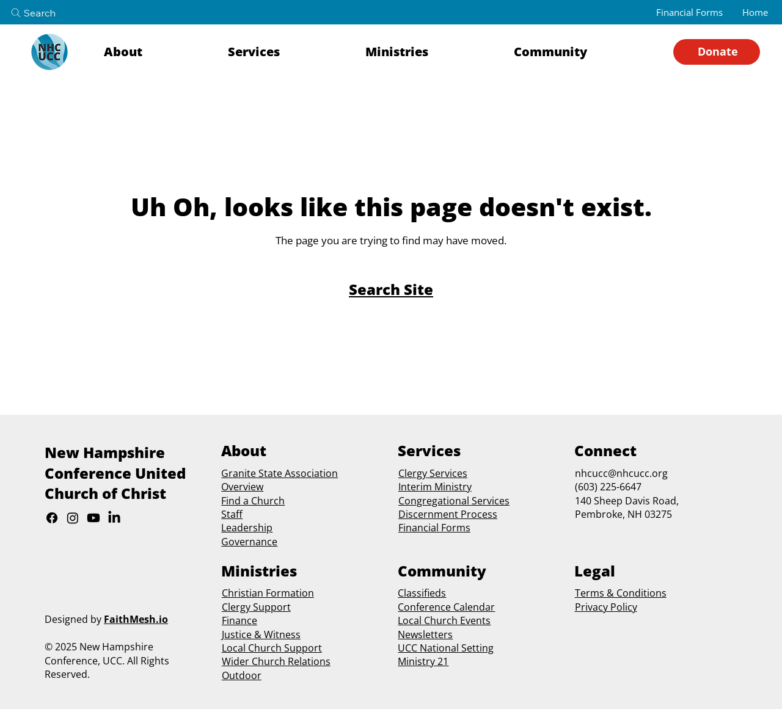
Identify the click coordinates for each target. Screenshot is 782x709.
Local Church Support (272, 648)
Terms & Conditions (621, 593)
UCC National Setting (446, 648)
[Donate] (716, 52)
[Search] (43, 13)
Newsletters (425, 634)
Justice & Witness (261, 634)
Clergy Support (256, 607)
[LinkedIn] (114, 518)
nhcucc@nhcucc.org (621, 473)
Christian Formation (268, 593)
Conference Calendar (446, 607)
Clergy (412, 473)
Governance (249, 541)
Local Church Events (444, 620)
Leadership (246, 527)
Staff (232, 514)
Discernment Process (447, 514)
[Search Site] (391, 289)
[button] (158, 52)
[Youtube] (93, 518)
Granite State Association (279, 473)
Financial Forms (434, 527)
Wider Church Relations (276, 661)
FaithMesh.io (136, 619)
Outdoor (241, 675)
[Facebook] (52, 518)
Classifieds (422, 593)
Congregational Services (454, 500)
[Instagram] (72, 518)
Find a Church (253, 500)
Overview (242, 486)
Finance (239, 620)
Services (447, 473)
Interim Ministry (435, 486)
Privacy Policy (606, 607)
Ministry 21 (423, 661)
